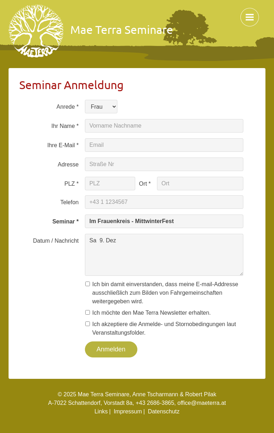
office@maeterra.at (201, 403)
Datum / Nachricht (55, 241)
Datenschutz (163, 411)
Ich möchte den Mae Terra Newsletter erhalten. (151, 313)
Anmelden (111, 349)
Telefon (69, 202)
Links (101, 411)
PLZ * (71, 184)
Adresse (68, 164)
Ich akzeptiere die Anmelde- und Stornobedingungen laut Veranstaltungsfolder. (163, 328)
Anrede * (67, 107)
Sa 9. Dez (164, 255)
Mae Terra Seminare (91, 31)
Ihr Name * (64, 126)
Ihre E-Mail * (62, 145)
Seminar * (65, 221)
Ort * (145, 184)
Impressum (128, 411)
